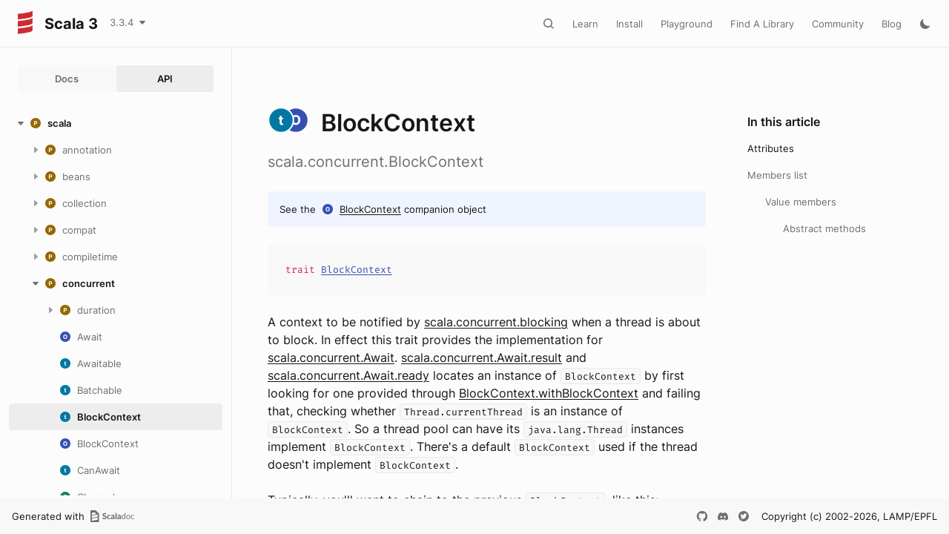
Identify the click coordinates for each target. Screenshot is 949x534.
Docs (67, 79)
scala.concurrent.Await (331, 357)
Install (629, 24)
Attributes (770, 148)
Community (838, 24)
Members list (777, 175)
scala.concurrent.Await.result (481, 357)
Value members (800, 202)
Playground (686, 24)
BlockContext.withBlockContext (548, 393)
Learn (585, 24)
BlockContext (370, 209)
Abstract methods (824, 228)
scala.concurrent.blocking (496, 321)
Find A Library (762, 24)
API (165, 79)
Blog (892, 24)
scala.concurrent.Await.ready (348, 375)
